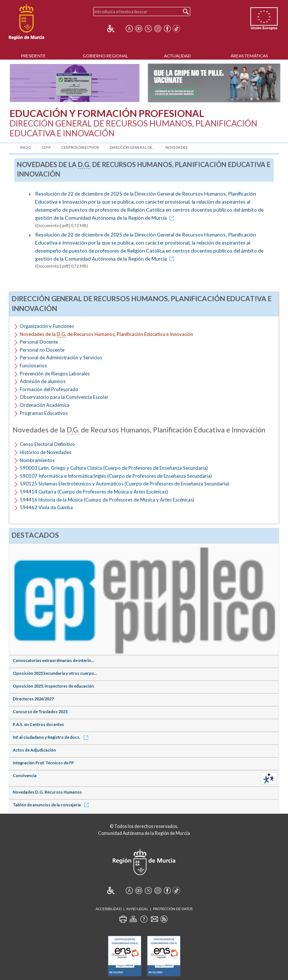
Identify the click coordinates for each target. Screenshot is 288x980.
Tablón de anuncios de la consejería (52, 804)
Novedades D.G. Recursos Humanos (47, 792)
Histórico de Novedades (45, 452)
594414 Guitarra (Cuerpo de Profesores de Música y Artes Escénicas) (94, 492)
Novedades (176, 147)
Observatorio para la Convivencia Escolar (64, 397)
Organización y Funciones (47, 326)
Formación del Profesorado (49, 389)
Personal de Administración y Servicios (61, 357)
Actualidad (177, 55)
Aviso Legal (137, 909)
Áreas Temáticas (249, 55)
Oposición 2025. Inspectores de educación (53, 686)
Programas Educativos (44, 413)
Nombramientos (37, 460)
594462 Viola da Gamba (46, 507)
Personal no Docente (42, 350)
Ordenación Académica (45, 405)
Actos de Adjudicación (34, 750)
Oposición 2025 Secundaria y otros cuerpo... (55, 673)
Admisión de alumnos (43, 381)
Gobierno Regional (105, 55)
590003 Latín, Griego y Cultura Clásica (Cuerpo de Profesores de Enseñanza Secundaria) (114, 468)
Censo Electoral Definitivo (47, 444)
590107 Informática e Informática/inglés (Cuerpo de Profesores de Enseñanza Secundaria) (116, 476)
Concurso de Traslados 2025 (40, 711)
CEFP (46, 147)
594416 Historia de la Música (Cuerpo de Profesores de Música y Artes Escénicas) (107, 500)
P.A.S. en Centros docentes (38, 724)
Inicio (25, 147)
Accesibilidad (108, 909)
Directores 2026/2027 (33, 698)
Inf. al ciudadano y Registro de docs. (52, 737)
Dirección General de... (132, 147)
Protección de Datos (172, 909)
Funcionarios (33, 365)
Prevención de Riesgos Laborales (55, 374)
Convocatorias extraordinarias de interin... (53, 660)
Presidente (33, 55)
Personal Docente (39, 342)
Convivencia (25, 775)
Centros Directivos (80, 147)
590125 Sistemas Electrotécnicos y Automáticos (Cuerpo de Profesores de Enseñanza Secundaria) (124, 484)
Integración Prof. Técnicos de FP (43, 762)
